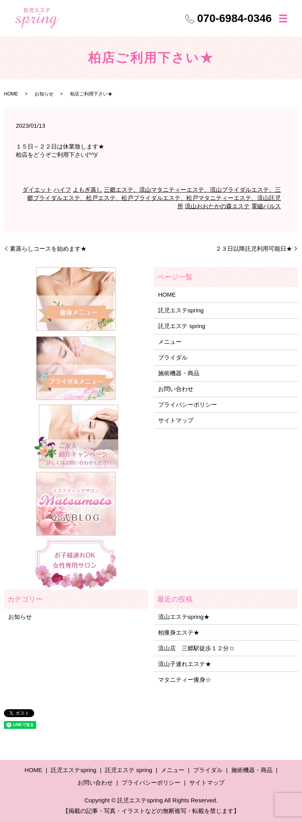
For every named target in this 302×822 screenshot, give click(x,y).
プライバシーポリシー (187, 404)
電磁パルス (266, 206)
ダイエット (37, 189)
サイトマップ (175, 420)
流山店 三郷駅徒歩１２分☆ (196, 648)
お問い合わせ (175, 388)
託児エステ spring (181, 326)
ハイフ (62, 189)
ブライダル (173, 357)
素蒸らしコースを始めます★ (48, 248)
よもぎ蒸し (87, 189)
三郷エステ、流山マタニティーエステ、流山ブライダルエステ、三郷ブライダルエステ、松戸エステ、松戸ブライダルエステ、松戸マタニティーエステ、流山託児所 (154, 197)
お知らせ (44, 94)
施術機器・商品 (178, 373)
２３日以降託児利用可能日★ (253, 248)
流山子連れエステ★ (184, 664)
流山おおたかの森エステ (217, 206)
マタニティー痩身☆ (184, 679)
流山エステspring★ (184, 616)
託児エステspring (181, 310)
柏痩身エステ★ (178, 632)
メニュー (170, 341)
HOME (11, 94)
